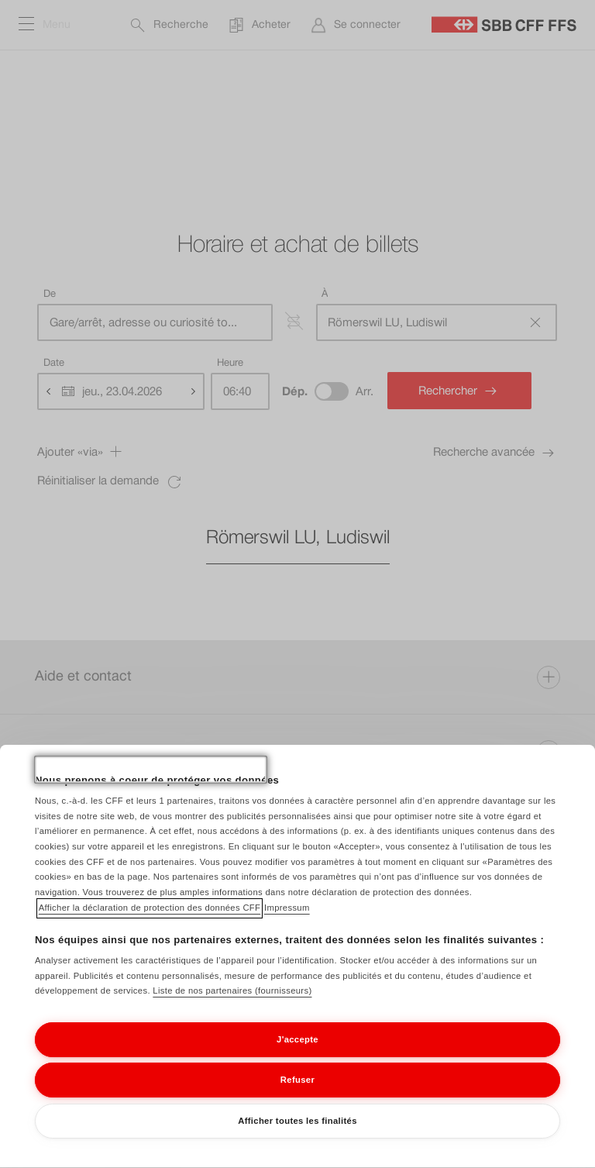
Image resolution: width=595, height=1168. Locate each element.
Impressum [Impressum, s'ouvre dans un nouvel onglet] (287, 923)
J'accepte (297, 1054)
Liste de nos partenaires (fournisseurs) (232, 1006)
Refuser (297, 1096)
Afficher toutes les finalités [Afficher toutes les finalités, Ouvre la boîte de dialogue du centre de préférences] (297, 1136)
